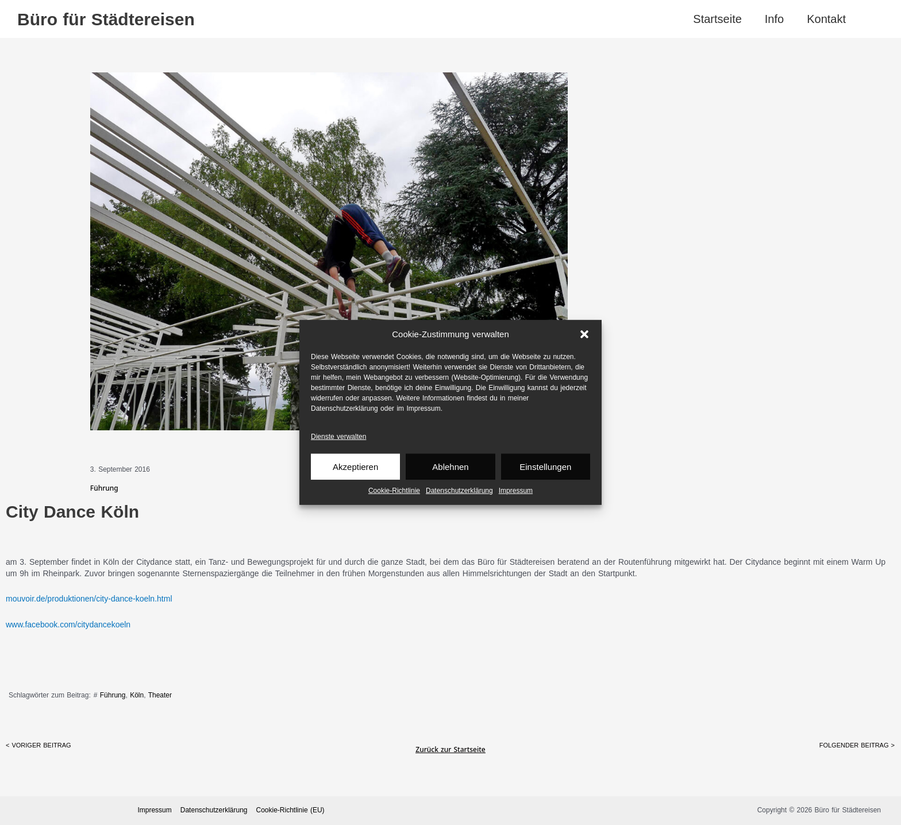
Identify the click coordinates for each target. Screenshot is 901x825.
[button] (584, 334)
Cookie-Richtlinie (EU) (290, 810)
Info (774, 19)
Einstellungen (545, 467)
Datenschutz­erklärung (459, 491)
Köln (137, 695)
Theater (160, 695)
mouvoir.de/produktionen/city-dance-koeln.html (89, 598)
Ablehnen (450, 467)
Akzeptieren (355, 467)
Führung (113, 695)
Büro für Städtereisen (106, 19)
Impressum (516, 491)
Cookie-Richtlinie (394, 491)
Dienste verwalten (338, 437)
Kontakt (826, 19)
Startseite (717, 19)
